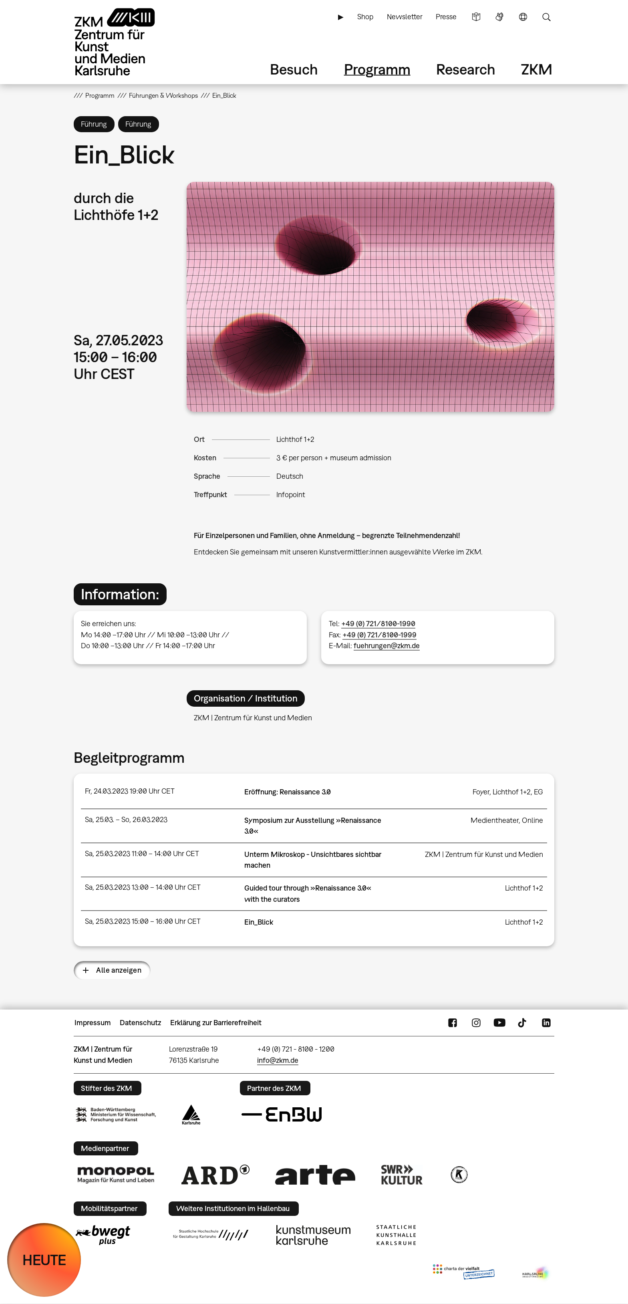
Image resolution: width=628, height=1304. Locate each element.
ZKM (536, 69)
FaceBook (453, 1022)
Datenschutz (140, 1022)
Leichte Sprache (476, 16)
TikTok (523, 1022)
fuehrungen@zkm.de (387, 645)
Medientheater (495, 820)
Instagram (476, 1022)
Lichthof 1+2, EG (518, 792)
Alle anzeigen (118, 970)
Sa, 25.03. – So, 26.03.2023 (126, 819)
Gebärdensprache (499, 16)
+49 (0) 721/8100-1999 (379, 635)
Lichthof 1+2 (295, 439)
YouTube (499, 1022)
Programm (377, 69)
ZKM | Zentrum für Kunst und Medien (484, 854)
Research (465, 69)
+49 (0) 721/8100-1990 (378, 623)
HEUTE (44, 1259)
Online (532, 820)
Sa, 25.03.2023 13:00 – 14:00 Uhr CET (143, 887)
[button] (370, 297)
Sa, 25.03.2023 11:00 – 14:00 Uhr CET (142, 853)
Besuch (294, 69)
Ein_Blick (258, 922)
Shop (365, 16)
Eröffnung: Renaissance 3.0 (287, 792)
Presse (446, 16)
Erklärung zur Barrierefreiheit (216, 1022)
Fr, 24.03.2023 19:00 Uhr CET (130, 791)
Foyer (481, 792)
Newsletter (405, 16)
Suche (546, 16)
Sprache (523, 16)
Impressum (92, 1022)
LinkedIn (546, 1022)
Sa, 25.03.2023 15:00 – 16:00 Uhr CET (143, 921)
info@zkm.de (277, 1060)
